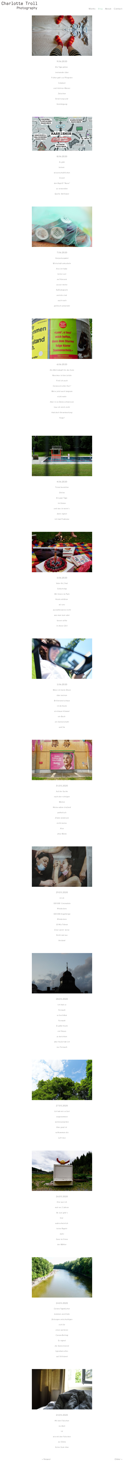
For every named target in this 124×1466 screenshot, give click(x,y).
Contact (118, 8)
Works (92, 8)
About (108, 8)
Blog (100, 8)
